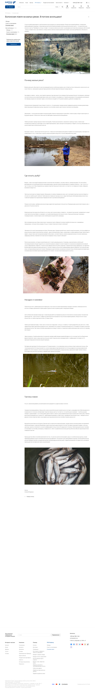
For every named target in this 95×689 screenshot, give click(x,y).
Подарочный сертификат (25, 657)
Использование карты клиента (38, 659)
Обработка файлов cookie (39, 673)
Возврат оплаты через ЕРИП (39, 656)
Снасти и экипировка (11, 23)
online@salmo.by (74, 638)
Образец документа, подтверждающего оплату (39, 665)
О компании (22, 645)
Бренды (7, 649)
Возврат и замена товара (39, 654)
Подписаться (55, 635)
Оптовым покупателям (24, 662)
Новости (21, 659)
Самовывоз (35, 649)
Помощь (35, 642)
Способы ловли (10, 25)
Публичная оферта (37, 668)
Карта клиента (22, 655)
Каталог (7, 645)
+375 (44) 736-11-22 (77, 2)
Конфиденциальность (82, 684)
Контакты (21, 647)
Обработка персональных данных (39, 670)
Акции (6, 647)
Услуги (6, 651)
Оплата (34, 645)
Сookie (88, 684)
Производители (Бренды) (25, 653)
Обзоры (8, 21)
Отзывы (7, 653)
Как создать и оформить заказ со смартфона (38, 652)
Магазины (21, 649)
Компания (21, 642)
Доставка (35, 647)
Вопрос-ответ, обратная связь (38, 662)
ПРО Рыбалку (50, 642)
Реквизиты (21, 664)
